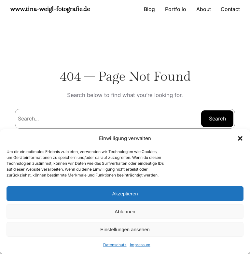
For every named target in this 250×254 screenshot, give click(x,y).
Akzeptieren (125, 193)
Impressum (140, 244)
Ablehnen (125, 211)
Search (217, 118)
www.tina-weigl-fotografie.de (50, 9)
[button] (240, 138)
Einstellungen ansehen (125, 229)
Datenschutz (115, 244)
